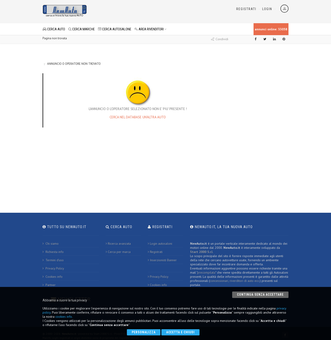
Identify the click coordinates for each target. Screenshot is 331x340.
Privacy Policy (53, 268)
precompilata (206, 272)
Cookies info (53, 277)
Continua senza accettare (260, 294)
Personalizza (144, 332)
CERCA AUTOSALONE (114, 29)
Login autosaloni (160, 243)
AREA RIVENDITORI (150, 29)
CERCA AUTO (54, 29)
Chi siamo (51, 243)
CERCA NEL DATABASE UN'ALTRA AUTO (138, 117)
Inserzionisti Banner (162, 260)
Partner (49, 285)
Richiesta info (53, 252)
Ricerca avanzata (118, 243)
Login (267, 9)
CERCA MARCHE (81, 29)
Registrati (246, 9)
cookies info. (64, 316)
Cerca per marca (118, 252)
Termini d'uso (53, 260)
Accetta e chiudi (180, 332)
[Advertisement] (145, 11)
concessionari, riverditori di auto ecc (234, 281)
